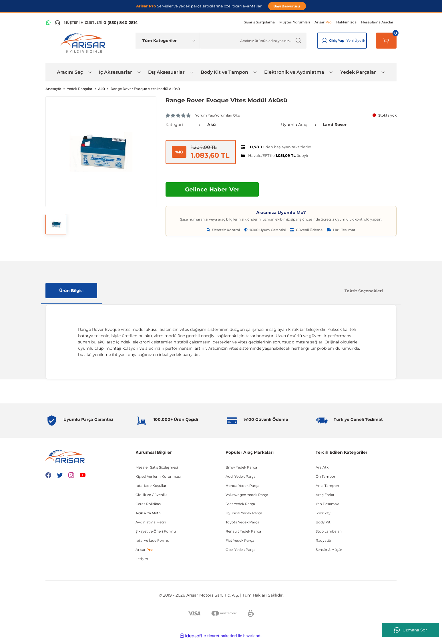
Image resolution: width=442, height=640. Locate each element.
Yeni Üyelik (356, 40)
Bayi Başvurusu (287, 6)
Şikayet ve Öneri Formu (156, 531)
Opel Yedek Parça (241, 549)
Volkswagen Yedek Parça (247, 495)
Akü (211, 124)
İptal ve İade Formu (152, 540)
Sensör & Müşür (329, 549)
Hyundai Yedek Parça (244, 513)
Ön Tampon (326, 476)
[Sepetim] (386, 41)
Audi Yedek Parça (241, 476)
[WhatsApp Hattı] (48, 22)
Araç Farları (325, 495)
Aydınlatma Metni (151, 522)
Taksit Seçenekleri (364, 290)
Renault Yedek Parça (243, 531)
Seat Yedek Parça (240, 504)
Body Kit (323, 522)
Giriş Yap (336, 40)
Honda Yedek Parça (242, 485)
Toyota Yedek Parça (242, 522)
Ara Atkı (322, 467)
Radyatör (324, 540)
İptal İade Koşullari (151, 485)
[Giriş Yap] (324, 40)
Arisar (144, 549)
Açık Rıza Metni (149, 513)
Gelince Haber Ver (212, 189)
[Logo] (84, 43)
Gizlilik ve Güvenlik (151, 495)
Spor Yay (323, 513)
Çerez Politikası (149, 504)
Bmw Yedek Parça (241, 467)
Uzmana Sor (410, 630)
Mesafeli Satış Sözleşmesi (157, 467)
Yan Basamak (327, 504)
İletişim (142, 559)
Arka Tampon (327, 485)
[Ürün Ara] (253, 41)
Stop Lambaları (329, 531)
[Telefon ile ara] (96, 22)
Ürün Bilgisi (71, 290)
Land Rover (335, 124)
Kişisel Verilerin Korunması (158, 476)
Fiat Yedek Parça (240, 540)
